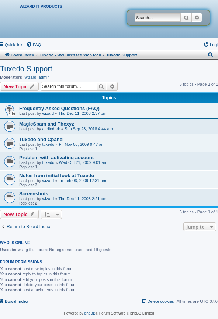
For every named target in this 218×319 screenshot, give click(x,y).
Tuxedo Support (26, 69)
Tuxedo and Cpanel (41, 139)
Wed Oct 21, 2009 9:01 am (83, 162)
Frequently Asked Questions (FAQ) (59, 108)
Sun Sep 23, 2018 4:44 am (89, 129)
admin (44, 77)
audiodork (51, 129)
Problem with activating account (56, 157)
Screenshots (33, 193)
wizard (31, 77)
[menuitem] (33, 44)
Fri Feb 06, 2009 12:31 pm (82, 180)
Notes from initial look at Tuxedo (56, 175)
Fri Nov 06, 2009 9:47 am (82, 144)
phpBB (90, 313)
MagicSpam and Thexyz (46, 124)
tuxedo (48, 144)
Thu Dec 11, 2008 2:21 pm (82, 198)
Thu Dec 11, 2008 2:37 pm (82, 113)
